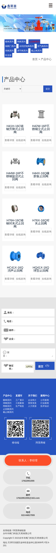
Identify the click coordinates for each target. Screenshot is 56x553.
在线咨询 (21, 140)
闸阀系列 (21, 41)
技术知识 (44, 406)
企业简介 (32, 400)
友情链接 (7, 530)
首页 (35, 59)
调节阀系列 (22, 50)
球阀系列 (9, 50)
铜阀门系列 (10, 46)
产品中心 (46, 59)
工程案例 (20, 403)
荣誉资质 (32, 403)
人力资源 (32, 406)
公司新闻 (44, 400)
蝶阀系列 (9, 41)
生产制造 (20, 406)
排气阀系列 (42, 46)
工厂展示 (20, 400)
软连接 (8, 55)
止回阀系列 (34, 41)
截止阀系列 (36, 50)
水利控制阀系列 (26, 46)
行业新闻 (44, 403)
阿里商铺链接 (19, 530)
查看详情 (9, 140)
